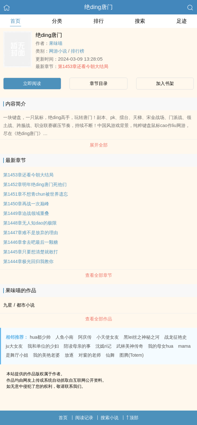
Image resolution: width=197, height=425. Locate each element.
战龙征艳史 (175, 337)
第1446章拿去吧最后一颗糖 (30, 242)
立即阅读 (32, 83)
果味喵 (55, 43)
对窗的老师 (89, 355)
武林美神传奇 (129, 346)
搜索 (140, 21)
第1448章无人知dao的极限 (30, 222)
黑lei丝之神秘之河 (142, 337)
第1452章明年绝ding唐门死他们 (35, 184)
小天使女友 (107, 337)
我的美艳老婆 (46, 355)
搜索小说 (110, 417)
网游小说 (58, 51)
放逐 (69, 355)
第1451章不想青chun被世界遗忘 (35, 194)
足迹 (181, 21)
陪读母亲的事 (77, 346)
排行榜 (77, 51)
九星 (7, 305)
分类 (57, 21)
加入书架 (165, 83)
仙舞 (110, 355)
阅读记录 (84, 417)
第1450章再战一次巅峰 (26, 203)
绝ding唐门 (98, 7)
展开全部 (99, 145)
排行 (99, 21)
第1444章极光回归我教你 (28, 261)
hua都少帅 (40, 337)
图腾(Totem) (131, 355)
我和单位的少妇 (43, 346)
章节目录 (99, 83)
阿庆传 (85, 337)
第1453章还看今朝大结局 (83, 66)
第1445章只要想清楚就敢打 (30, 251)
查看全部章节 (98, 275)
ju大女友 (14, 346)
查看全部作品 (98, 318)
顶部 (132, 417)
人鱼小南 (64, 337)
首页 (15, 21)
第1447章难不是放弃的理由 (30, 232)
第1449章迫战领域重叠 (26, 213)
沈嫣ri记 (103, 346)
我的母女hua (160, 346)
